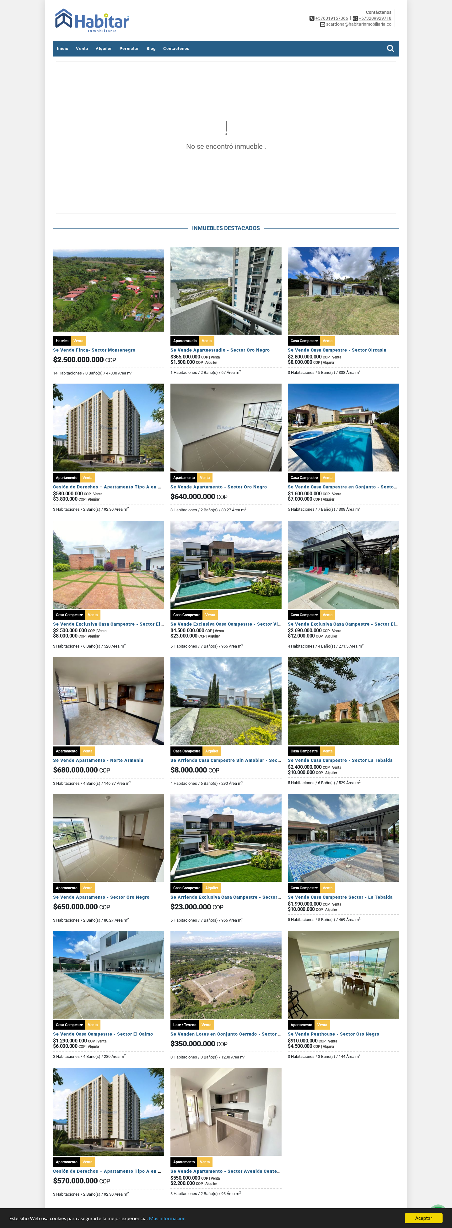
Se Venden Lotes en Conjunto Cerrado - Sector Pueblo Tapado (241, 1034)
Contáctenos (176, 48)
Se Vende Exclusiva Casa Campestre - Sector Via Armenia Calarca (244, 624)
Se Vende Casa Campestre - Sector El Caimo (103, 1034)
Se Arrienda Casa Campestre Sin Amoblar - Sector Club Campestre (245, 760)
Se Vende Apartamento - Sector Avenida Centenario (229, 1171)
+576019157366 (331, 18)
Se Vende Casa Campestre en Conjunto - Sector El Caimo (352, 486)
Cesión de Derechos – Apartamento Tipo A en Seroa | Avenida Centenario (136, 486)
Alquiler (104, 48)
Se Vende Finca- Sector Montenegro (94, 350)
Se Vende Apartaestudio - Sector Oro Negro (220, 350)
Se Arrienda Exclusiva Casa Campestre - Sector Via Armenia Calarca (247, 897)
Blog (151, 48)
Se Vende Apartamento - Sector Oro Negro (218, 486)
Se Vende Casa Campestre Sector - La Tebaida (340, 897)
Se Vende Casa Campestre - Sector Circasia (337, 350)
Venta (82, 48)
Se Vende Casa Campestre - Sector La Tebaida (340, 760)
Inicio (62, 48)
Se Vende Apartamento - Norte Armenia (98, 760)
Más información (167, 1218)
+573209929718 (375, 18)
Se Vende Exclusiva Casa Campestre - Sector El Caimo (114, 624)
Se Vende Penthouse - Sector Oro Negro (333, 1034)
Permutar (129, 48)
